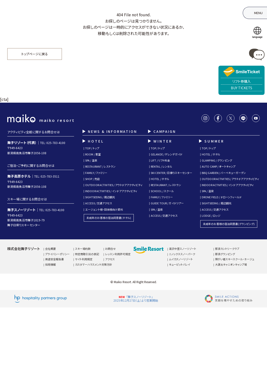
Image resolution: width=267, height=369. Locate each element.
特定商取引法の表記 (87, 254)
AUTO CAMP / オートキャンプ (218, 166)
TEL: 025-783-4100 (52, 143)
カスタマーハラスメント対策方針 (93, 264)
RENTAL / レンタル (161, 166)
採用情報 (50, 264)
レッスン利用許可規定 (118, 254)
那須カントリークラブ (227, 249)
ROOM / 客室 (93, 154)
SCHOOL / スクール (162, 191)
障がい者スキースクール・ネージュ (234, 259)
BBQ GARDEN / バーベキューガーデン (224, 172)
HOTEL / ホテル (160, 178)
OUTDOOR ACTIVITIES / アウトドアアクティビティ (113, 185)
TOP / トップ (92, 148)
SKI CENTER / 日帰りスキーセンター (171, 172)
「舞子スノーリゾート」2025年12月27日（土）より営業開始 (135, 299)
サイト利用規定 (83, 259)
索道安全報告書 (54, 259)
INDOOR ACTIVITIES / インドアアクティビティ (111, 191)
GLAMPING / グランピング (217, 160)
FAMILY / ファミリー (96, 172)
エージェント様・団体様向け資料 (104, 209)
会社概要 (50, 249)
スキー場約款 (83, 249)
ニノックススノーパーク (182, 254)
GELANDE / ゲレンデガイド (166, 154)
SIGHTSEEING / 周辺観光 (100, 197)
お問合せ (110, 249)
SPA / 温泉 (91, 160)
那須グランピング (225, 254)
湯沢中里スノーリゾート (182, 249)
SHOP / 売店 (92, 178)
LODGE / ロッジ (211, 215)
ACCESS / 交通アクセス (98, 203)
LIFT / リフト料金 (160, 160)
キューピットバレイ (179, 264)
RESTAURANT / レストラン (100, 166)
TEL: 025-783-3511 (46, 176)
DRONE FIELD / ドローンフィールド (222, 197)
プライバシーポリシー (57, 254)
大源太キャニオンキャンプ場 (231, 264)
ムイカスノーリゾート (181, 259)
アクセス (110, 259)
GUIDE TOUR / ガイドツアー (167, 203)
